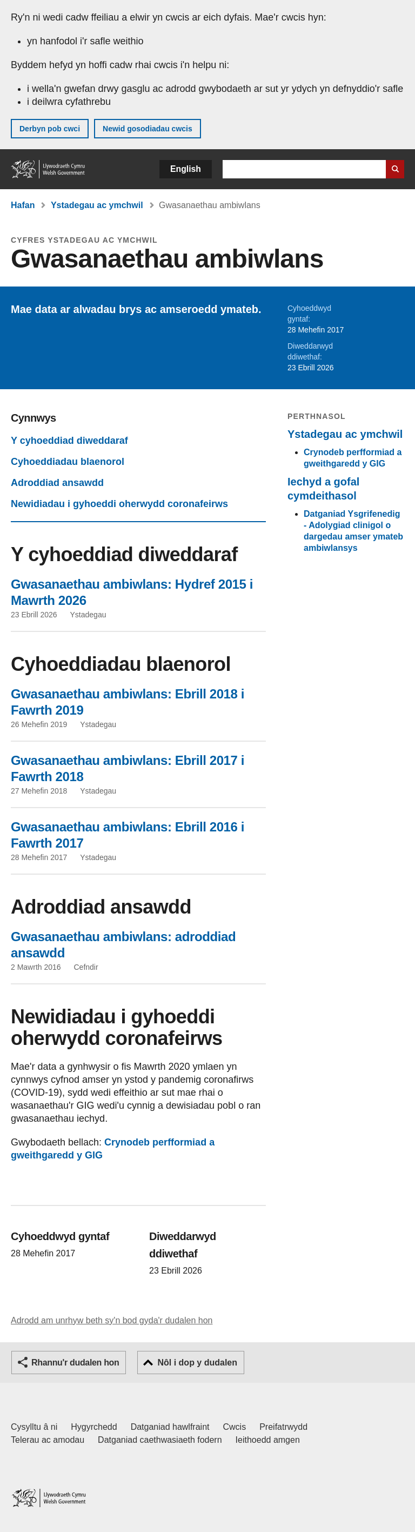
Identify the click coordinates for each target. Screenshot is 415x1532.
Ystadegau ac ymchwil (97, 205)
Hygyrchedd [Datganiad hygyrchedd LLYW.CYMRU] (94, 1426)
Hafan (23, 205)
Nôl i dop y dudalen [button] (197, 1362)
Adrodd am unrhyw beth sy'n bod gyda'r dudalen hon (111, 1320)
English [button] (185, 169)
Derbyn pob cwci (49, 128)
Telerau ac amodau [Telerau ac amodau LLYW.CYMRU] (47, 1439)
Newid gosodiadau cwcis (147, 128)
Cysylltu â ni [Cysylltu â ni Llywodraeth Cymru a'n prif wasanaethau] (34, 1426)
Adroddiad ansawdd (57, 482)
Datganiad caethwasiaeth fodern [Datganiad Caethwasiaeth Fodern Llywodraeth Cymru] (160, 1439)
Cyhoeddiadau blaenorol (67, 461)
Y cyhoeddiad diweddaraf (69, 440)
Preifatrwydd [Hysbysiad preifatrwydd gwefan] (283, 1426)
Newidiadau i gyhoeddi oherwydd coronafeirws (119, 503)
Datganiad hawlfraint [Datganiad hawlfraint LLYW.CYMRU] (170, 1426)
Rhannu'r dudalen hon (75, 1362)
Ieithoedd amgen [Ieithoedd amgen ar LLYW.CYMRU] (268, 1439)
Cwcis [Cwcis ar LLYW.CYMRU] (234, 1426)
